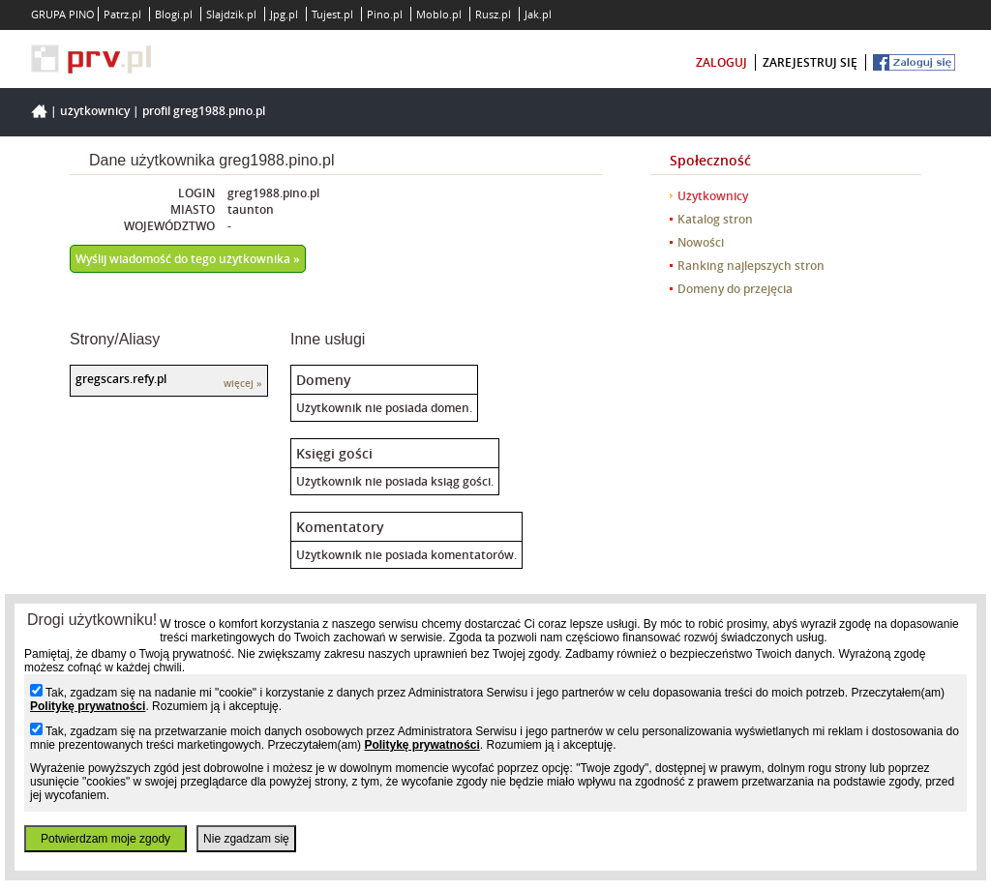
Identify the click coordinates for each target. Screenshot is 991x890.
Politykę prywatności (87, 706)
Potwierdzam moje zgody (105, 839)
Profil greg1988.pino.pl (203, 111)
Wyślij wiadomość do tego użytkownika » (187, 259)
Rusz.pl (493, 14)
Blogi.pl (174, 14)
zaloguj (721, 62)
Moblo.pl (439, 14)
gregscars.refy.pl (120, 379)
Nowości (700, 242)
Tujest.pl (332, 14)
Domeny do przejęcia (735, 289)
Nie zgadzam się (246, 839)
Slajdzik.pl (231, 14)
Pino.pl (385, 14)
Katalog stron (715, 219)
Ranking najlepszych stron (751, 265)
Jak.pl (538, 14)
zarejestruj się (810, 62)
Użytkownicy (95, 111)
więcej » (243, 383)
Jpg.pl (284, 14)
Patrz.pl (122, 14)
